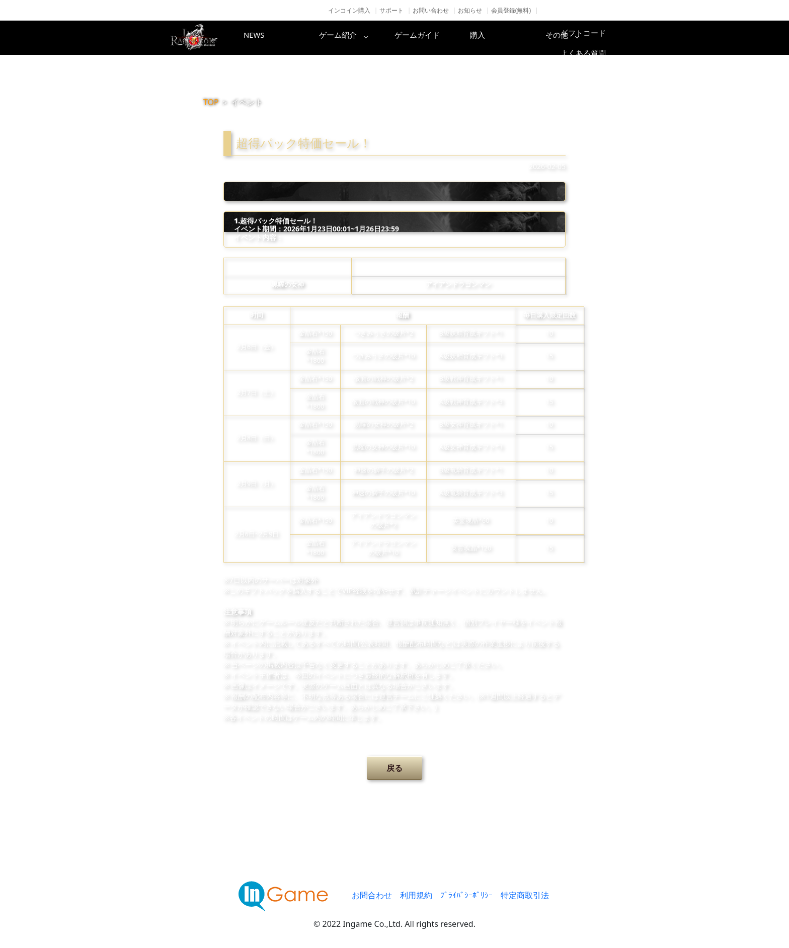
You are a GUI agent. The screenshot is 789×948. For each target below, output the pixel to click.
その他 (593, 38)
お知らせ (470, 10)
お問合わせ (372, 895)
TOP (211, 102)
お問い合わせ (431, 10)
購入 (512, 38)
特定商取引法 (525, 895)
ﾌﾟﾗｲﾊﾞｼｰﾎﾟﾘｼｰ (466, 895)
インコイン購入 (349, 10)
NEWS (271, 38)
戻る (394, 767)
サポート (391, 10)
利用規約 (416, 895)
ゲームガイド (432, 38)
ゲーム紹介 (351, 38)
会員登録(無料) (511, 10)
